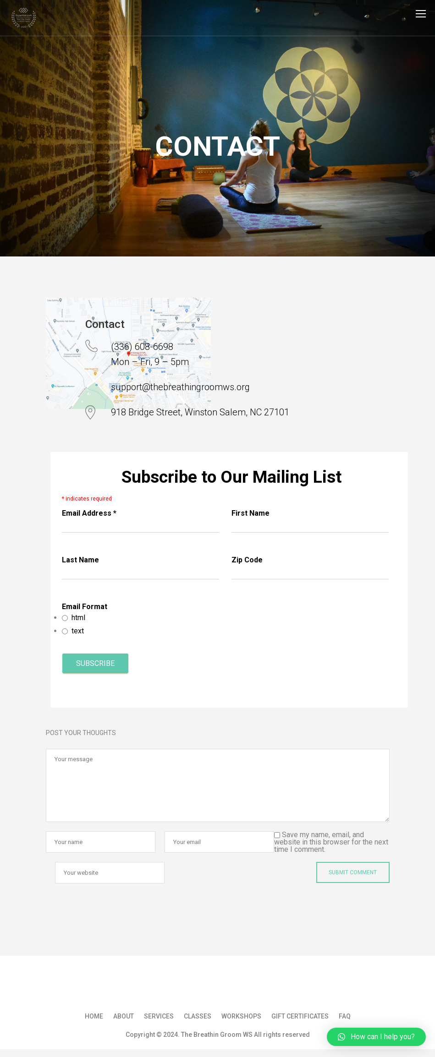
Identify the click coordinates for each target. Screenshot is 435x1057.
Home (94, 1016)
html (78, 617)
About (123, 1016)
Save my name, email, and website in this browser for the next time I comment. (331, 842)
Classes (197, 1016)
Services (159, 1016)
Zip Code (247, 560)
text (78, 631)
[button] (376, 1037)
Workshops (241, 1016)
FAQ (345, 1016)
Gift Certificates (300, 1016)
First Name (250, 513)
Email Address (89, 513)
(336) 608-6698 (142, 346)
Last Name (80, 560)
